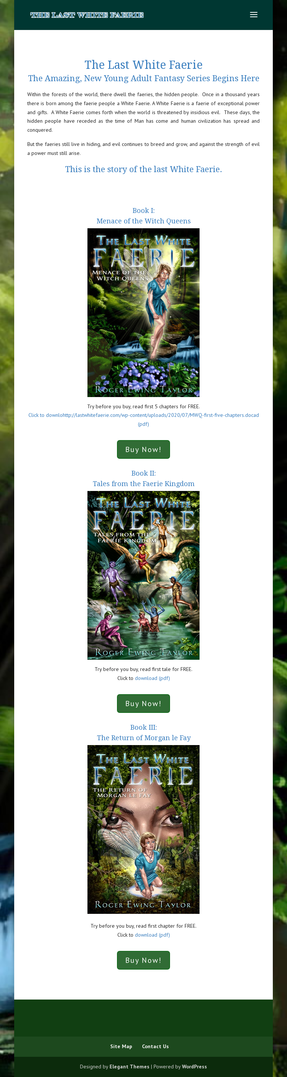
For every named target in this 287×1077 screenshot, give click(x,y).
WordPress (194, 1066)
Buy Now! (143, 449)
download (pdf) (152, 678)
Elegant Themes (129, 1066)
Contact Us (155, 1046)
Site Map (121, 1046)
